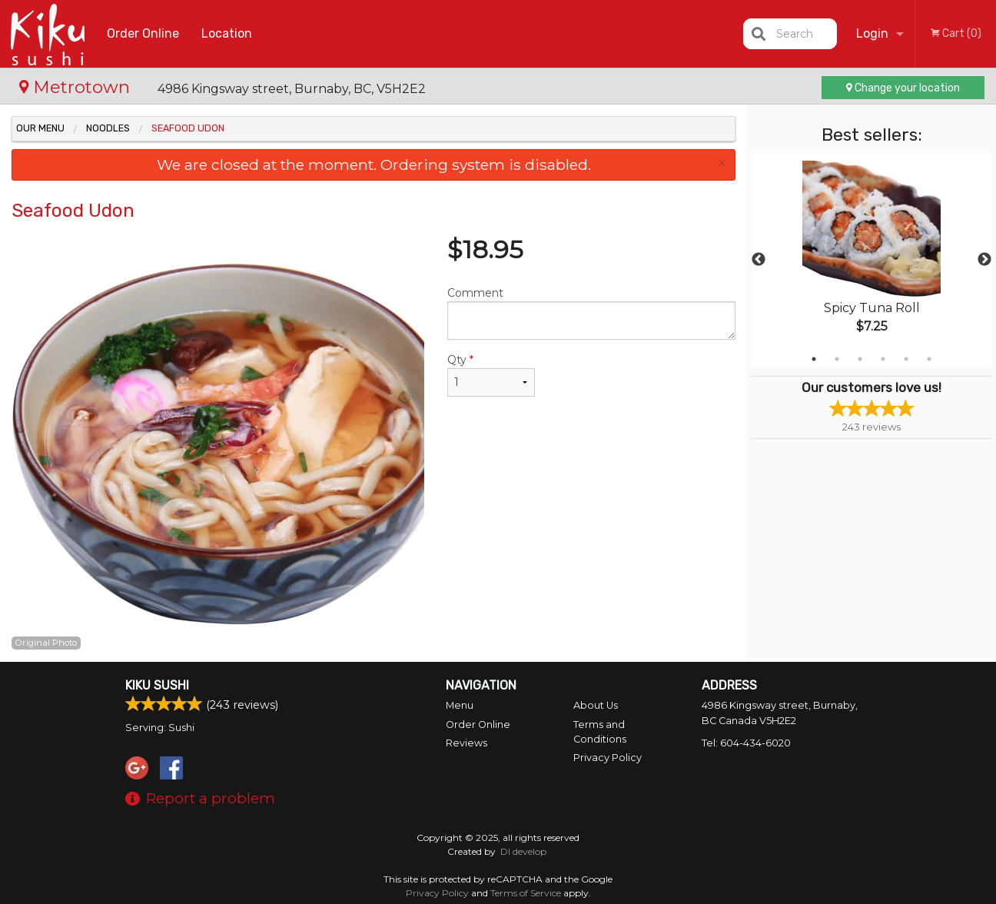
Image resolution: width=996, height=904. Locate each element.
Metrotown (76, 87)
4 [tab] (883, 359)
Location (226, 33)
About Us (595, 705)
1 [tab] (814, 359)
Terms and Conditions (599, 732)
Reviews (466, 743)
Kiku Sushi (157, 685)
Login (872, 33)
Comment (591, 313)
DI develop (523, 851)
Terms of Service (525, 893)
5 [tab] (906, 359)
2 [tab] (837, 359)
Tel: (746, 743)
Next (984, 260)
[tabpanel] (871, 260)
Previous (758, 260)
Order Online (143, 33)
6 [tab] (929, 359)
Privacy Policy (607, 757)
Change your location (903, 88)
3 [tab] (860, 359)
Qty (491, 375)
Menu (459, 705)
